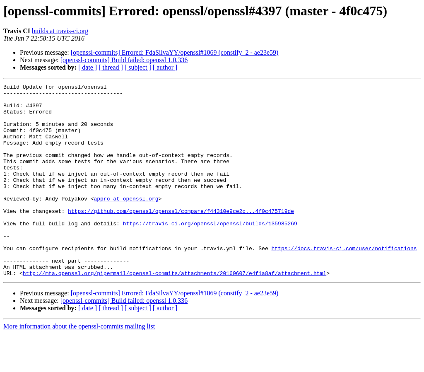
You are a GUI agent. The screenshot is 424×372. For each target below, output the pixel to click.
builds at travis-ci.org (60, 30)
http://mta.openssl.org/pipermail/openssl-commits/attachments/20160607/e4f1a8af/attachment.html (174, 311)
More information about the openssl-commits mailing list (79, 364)
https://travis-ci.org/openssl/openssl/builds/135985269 (210, 252)
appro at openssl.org (126, 222)
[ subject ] (138, 67)
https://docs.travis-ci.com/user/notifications (344, 281)
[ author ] (165, 67)
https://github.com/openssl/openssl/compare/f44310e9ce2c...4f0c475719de (181, 237)
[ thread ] (111, 67)
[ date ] (87, 67)
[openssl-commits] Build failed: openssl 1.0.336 (124, 59)
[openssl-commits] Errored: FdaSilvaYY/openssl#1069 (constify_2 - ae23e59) (175, 52)
